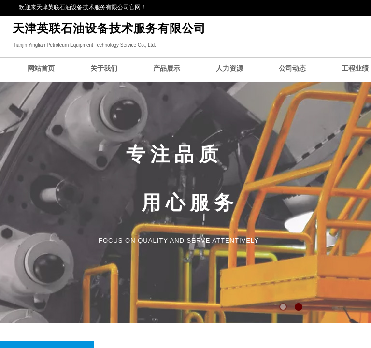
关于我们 (103, 68)
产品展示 (166, 68)
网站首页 (41, 68)
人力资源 (229, 68)
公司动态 (292, 68)
